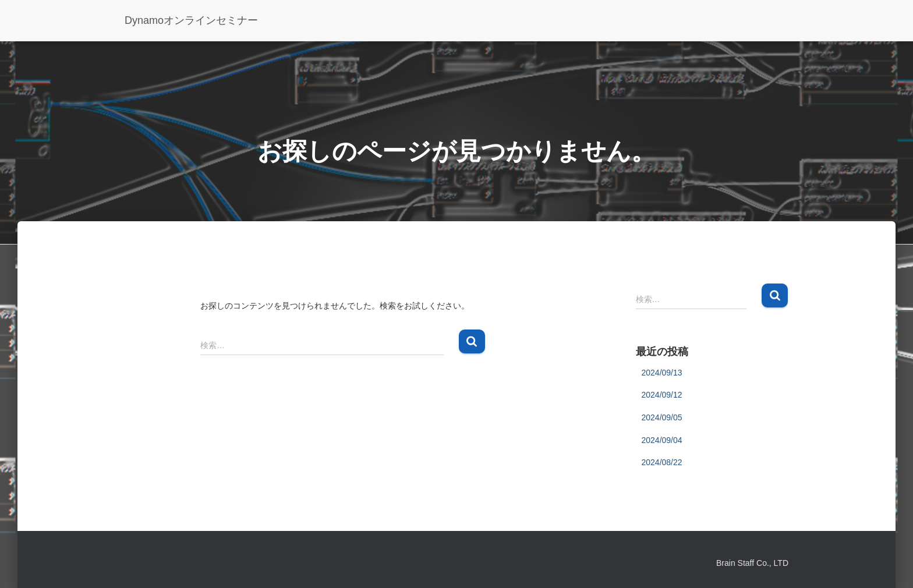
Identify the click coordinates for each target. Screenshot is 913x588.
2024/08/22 (662, 462)
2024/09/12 (662, 394)
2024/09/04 (662, 440)
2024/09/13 (662, 372)
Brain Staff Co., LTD (752, 563)
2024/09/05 (662, 417)
